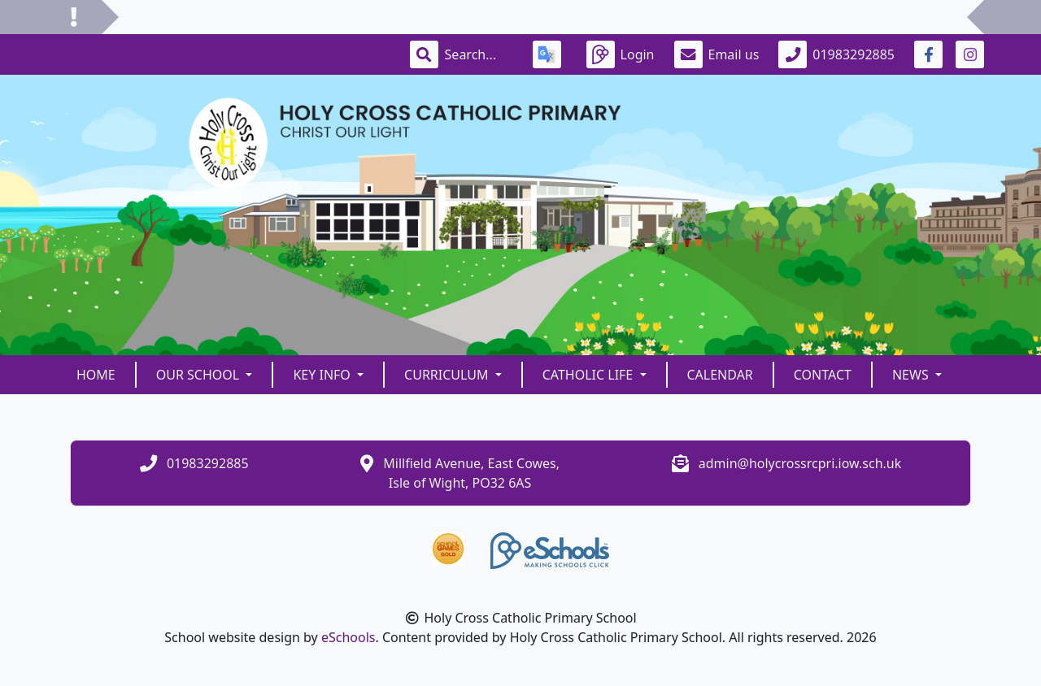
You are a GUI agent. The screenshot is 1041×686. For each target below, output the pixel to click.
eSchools (348, 637)
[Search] (479, 54)
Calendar (720, 375)
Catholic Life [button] (589, 375)
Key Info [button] (323, 375)
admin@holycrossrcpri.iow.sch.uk (800, 463)
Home (95, 375)
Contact (823, 375)
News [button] (912, 375)
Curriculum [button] (448, 375)
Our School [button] (199, 375)
